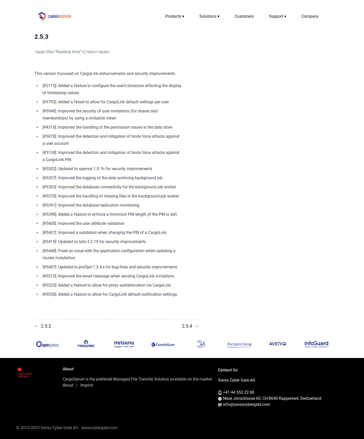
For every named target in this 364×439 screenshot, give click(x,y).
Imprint (86, 385)
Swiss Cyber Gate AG (236, 380)
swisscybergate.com (99, 427)
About (68, 385)
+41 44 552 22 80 (238, 392)
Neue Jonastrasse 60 (242, 398)
